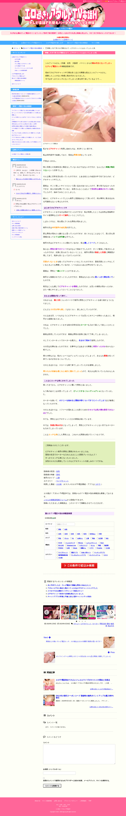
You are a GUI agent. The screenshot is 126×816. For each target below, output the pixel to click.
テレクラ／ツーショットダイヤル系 (24, 68)
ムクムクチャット (91, 543)
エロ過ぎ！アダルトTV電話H (63, 809)
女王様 (101, 538)
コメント (46, 742)
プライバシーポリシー (17, 232)
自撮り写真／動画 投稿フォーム (20, 228)
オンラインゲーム (94, 555)
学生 (59, 538)
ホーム (15, 43)
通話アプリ (74, 552)
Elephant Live (71, 545)
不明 (100, 534)
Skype (75, 548)
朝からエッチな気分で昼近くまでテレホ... (28, 179)
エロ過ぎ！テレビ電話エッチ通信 (20, 154)
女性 (58, 471)
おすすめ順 (17, 59)
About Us (37, 801)
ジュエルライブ (70, 543)
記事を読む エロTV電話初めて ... (101, 689)
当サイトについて (16, 83)
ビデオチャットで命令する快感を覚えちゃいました (66, 594)
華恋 (99, 545)
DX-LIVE (61, 545)
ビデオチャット (86, 624)
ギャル (67, 538)
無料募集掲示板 (63, 555)
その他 (59, 484)
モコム (93, 545)
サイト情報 (95, 43)
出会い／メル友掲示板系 (21, 70)
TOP (90, 801)
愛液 (108, 624)
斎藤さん (83, 548)
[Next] (111, 612)
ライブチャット (62, 481)
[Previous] (46, 612)
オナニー (76, 624)
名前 (79, 769)
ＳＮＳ (106, 555)
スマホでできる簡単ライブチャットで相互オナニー (66, 591)
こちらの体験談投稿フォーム (55, 500)
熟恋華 (106, 545)
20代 (66, 534)
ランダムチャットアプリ (78, 555)
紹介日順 (17, 61)
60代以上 (92, 534)
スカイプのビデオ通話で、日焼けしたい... (28, 193)
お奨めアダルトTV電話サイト (31, 43)
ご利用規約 (83, 801)
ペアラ (91, 548)
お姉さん (80, 538)
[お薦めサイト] (58, 40)
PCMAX (60, 548)
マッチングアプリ (99, 552)
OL (73, 538)
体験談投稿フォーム (20, 80)
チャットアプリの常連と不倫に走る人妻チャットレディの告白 (69, 596)
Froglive (99, 548)
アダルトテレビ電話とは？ (18, 76)
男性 (59, 529)
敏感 (112, 624)
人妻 (58, 478)
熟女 (93, 538)
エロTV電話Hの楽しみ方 (54, 43)
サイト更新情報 (16, 223)
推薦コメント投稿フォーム (18, 230)
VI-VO (60, 543)
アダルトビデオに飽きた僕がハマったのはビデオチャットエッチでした (73, 588)
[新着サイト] (68, 40)
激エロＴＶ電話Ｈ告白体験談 (77, 43)
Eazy (102, 543)
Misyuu (80, 543)
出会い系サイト (86, 552)
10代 (59, 534)
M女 (107, 538)
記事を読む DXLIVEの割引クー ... (101, 707)
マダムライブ (83, 545)
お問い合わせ (58, 801)
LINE (68, 548)
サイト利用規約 (16, 234)
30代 (58, 475)
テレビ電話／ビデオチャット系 (22, 63)
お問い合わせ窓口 (16, 225)
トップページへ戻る (17, 237)
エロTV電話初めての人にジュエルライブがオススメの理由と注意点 (83, 680)
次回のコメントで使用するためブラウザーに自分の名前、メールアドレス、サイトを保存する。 (76, 780)
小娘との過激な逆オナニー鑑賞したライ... (28, 210)
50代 (85, 534)
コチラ (98, 484)
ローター (95, 624)
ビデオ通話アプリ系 (20, 66)
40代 (78, 534)
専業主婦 (103, 624)
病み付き (111, 626)
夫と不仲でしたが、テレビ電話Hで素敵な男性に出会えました (69, 585)
